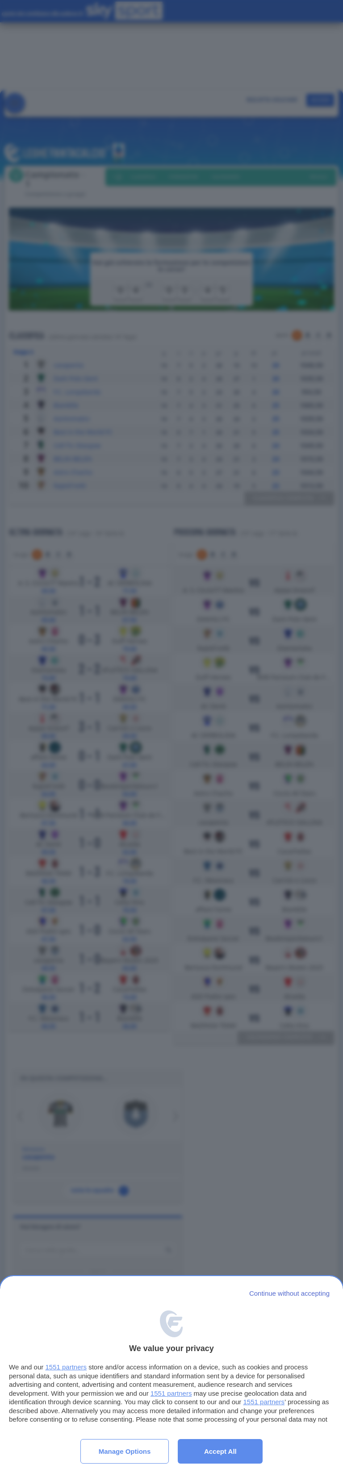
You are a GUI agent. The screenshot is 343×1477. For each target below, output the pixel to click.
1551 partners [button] (66, 1367)
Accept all (220, 1451)
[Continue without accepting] (289, 1293)
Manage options (125, 1451)
